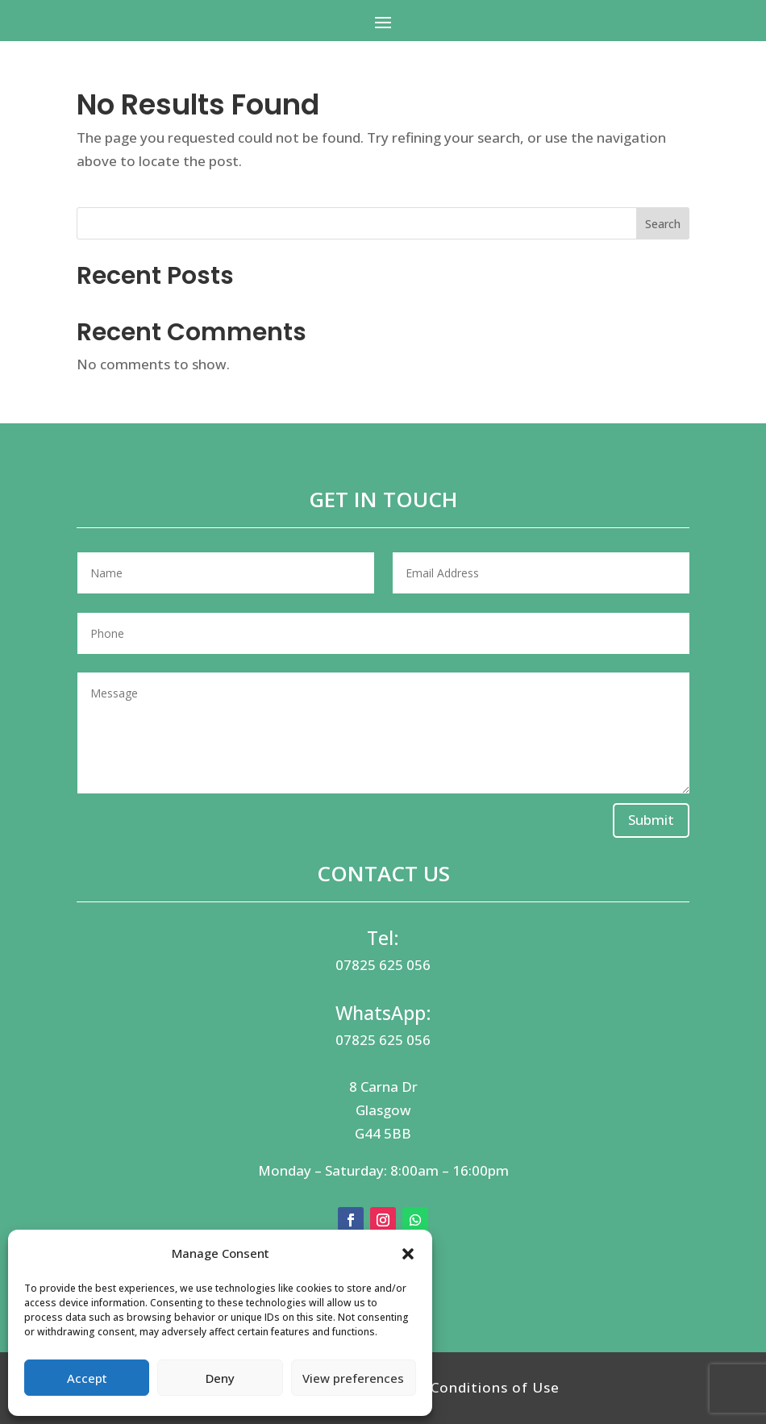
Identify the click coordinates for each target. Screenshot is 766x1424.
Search (663, 223)
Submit (651, 819)
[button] (408, 1254)
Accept (87, 1378)
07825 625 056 (383, 965)
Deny (220, 1378)
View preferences (353, 1378)
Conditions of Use (495, 1387)
